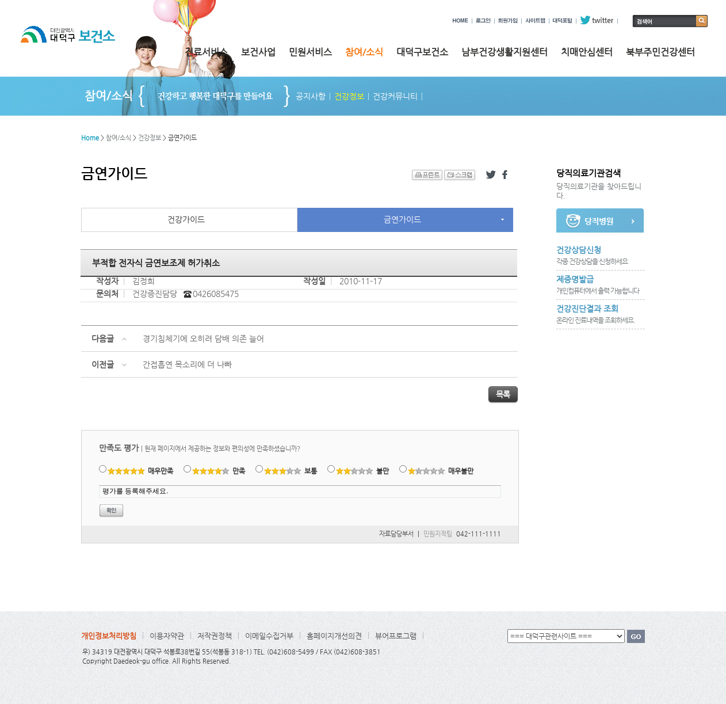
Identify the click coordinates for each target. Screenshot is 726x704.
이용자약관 (167, 635)
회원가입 (508, 20)
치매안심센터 (587, 52)
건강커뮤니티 (395, 96)
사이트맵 (535, 20)
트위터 (491, 175)
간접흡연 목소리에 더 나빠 (187, 364)
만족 (219, 471)
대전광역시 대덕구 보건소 (75, 45)
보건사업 (258, 52)
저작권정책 (214, 635)
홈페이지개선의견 (334, 635)
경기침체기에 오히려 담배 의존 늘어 (203, 338)
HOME (460, 20)
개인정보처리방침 (108, 635)
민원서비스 (310, 52)
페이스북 (507, 175)
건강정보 (349, 96)
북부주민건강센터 (660, 52)
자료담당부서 (396, 534)
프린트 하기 (427, 175)
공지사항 (311, 96)
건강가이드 (186, 219)
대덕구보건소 (422, 52)
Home (90, 138)
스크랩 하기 (459, 175)
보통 (291, 471)
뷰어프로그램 (396, 635)
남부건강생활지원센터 (504, 52)
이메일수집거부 (269, 635)
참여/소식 (364, 52)
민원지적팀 (437, 534)
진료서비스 (206, 52)
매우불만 (440, 471)
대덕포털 (562, 20)
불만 (363, 471)
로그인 (483, 20)
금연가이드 (402, 219)
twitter (597, 20)
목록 (503, 394)
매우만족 (140, 471)
